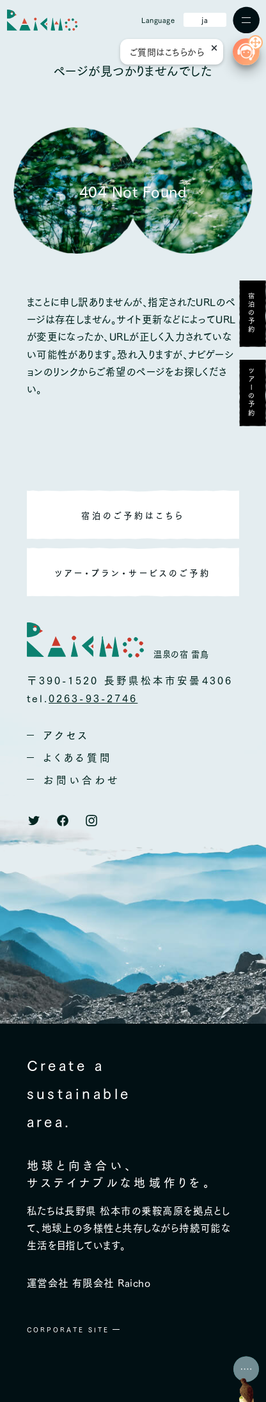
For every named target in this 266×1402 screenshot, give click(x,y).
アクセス (66, 735)
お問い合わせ (81, 779)
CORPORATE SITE (68, 1329)
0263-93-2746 (93, 697)
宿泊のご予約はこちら (133, 514)
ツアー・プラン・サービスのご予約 (133, 572)
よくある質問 (78, 757)
